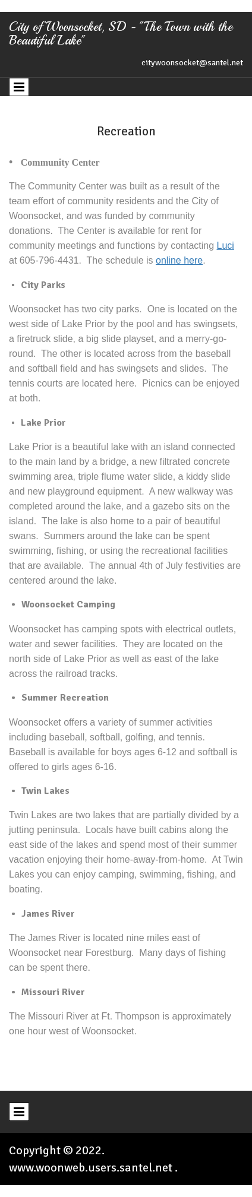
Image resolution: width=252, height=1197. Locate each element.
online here (179, 260)
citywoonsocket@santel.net (192, 63)
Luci (225, 245)
